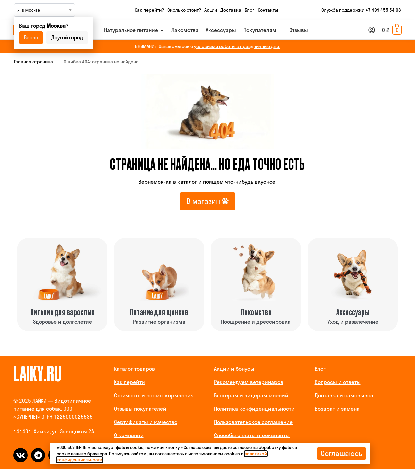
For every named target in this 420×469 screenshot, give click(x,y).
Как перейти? (149, 10)
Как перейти (129, 382)
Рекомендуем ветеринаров (248, 382)
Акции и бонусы (234, 369)
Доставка (230, 10)
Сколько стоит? (184, 10)
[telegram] (38, 455)
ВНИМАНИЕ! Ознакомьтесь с (207, 46)
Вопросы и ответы (338, 382)
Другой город (67, 37)
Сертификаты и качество (145, 422)
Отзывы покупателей (140, 408)
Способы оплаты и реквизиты (252, 435)
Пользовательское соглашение (253, 422)
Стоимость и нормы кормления (154, 395)
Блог (249, 10)
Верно (31, 37)
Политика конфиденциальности (254, 408)
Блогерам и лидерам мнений (251, 395)
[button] (392, 30)
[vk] (20, 455)
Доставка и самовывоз (344, 395)
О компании (129, 435)
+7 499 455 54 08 (383, 10)
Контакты (268, 10)
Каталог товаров (134, 369)
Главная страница (33, 62)
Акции (210, 10)
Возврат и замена (337, 408)
